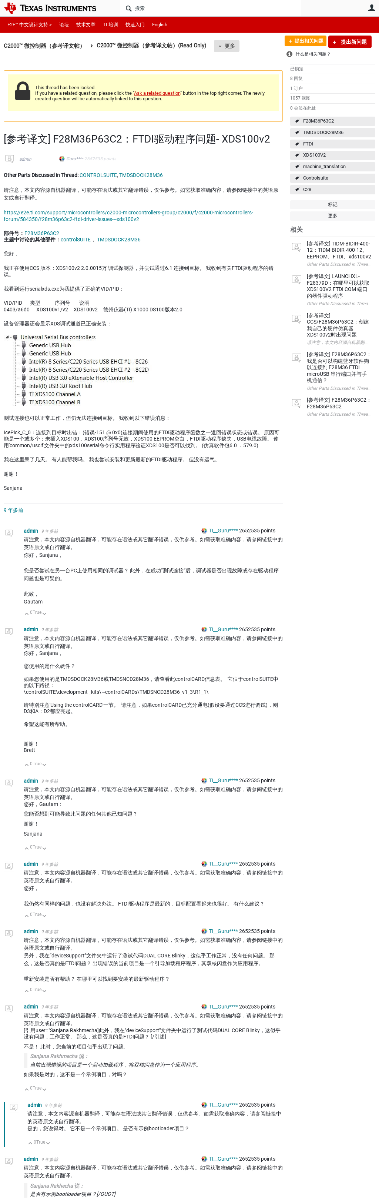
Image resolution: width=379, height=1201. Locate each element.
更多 (230, 46)
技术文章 (85, 24)
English (159, 24)
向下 (44, 614)
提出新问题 (353, 42)
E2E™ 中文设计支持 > (29, 24)
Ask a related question (157, 93)
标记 (333, 204)
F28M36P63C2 (318, 121)
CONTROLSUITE (98, 175)
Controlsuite (315, 178)
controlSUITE (76, 239)
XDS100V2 (314, 155)
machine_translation (324, 166)
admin (25, 159)
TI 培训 (110, 24)
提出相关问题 (306, 42)
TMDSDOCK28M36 (323, 132)
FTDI (308, 144)
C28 (307, 189)
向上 (27, 614)
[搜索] (210, 8)
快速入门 (135, 24)
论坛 (64, 24)
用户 (371, 7)
